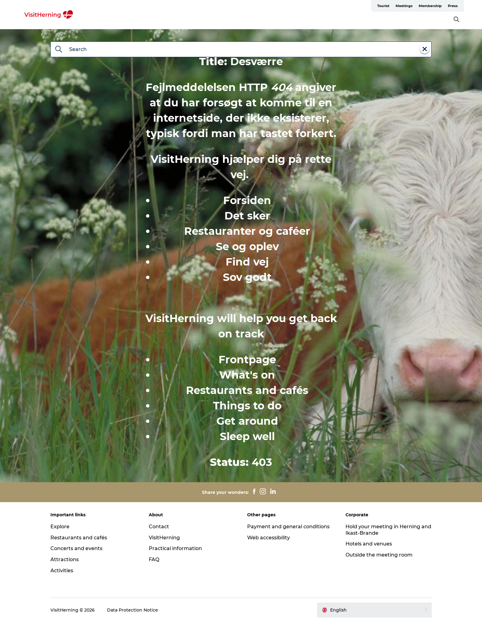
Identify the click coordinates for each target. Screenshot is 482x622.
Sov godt (247, 277)
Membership (430, 6)
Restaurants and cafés (247, 390)
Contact (159, 526)
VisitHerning (164, 538)
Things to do (247, 405)
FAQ (154, 559)
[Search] (58, 50)
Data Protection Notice (132, 610)
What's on (247, 374)
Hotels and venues (369, 544)
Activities (61, 570)
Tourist (383, 6)
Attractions (64, 559)
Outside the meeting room (379, 555)
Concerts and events (76, 548)
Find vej (247, 261)
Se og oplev (247, 246)
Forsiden (247, 200)
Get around (247, 421)
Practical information (175, 548)
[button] (374, 610)
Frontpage (247, 359)
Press (453, 6)
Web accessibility (268, 538)
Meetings (404, 6)
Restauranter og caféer (247, 231)
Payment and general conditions (288, 526)
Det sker (247, 215)
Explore (59, 526)
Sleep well (247, 436)
